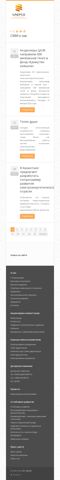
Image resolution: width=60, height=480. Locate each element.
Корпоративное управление (23, 344)
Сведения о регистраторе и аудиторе (27, 325)
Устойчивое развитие (20, 407)
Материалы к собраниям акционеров (27, 332)
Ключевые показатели (20, 281)
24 (29, 234)
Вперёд (43, 234)
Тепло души (28, 122)
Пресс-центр (16, 451)
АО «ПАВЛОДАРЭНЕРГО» (21, 374)
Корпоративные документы (22, 358)
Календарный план (19, 355)
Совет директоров (18, 348)
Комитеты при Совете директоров (25, 351)
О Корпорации (17, 277)
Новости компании (19, 455)
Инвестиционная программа (23, 394)
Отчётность (15, 321)
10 (18, 234)
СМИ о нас (15, 458)
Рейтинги (14, 328)
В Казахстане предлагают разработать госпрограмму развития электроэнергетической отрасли (37, 179)
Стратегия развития (19, 298)
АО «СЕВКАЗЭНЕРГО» (19, 378)
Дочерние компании (19, 371)
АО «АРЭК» (15, 381)
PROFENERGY (16, 435)
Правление (15, 291)
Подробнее (27, 109)
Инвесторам (15, 318)
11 (23, 234)
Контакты (14, 305)
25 (35, 234)
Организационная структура (23, 295)
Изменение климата (19, 439)
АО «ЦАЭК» (27, 471)
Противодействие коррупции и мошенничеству (24, 411)
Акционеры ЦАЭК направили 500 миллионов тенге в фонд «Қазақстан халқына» (34, 58)
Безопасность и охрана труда (23, 432)
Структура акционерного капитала (26, 288)
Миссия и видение (18, 284)
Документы (15, 302)
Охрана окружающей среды (23, 422)
